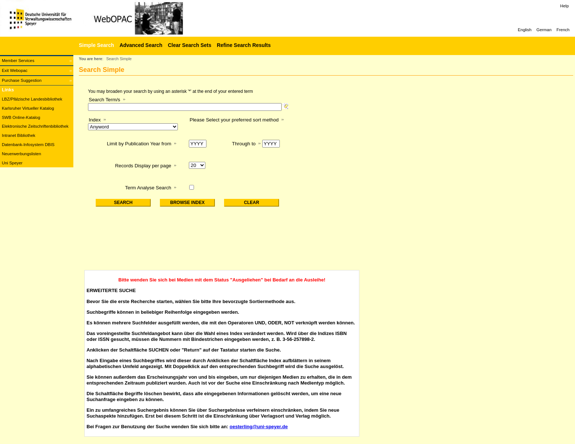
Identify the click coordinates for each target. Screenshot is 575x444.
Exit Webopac (15, 70)
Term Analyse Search (148, 187)
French (563, 30)
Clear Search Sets (189, 45)
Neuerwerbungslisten (21, 154)
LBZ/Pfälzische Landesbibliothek (32, 99)
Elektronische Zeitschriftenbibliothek (35, 126)
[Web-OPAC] (110, 18)
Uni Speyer (12, 163)
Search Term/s (104, 99)
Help (564, 6)
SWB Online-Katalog (21, 117)
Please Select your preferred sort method (234, 120)
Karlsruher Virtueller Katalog (28, 108)
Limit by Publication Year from (139, 143)
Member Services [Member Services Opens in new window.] (18, 60)
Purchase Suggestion (21, 80)
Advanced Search (141, 45)
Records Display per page (143, 165)
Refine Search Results (244, 45)
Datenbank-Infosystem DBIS (28, 144)
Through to (244, 143)
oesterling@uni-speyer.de (259, 426)
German (544, 30)
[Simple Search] (95, 45)
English (524, 30)
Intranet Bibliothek (18, 135)
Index (95, 120)
